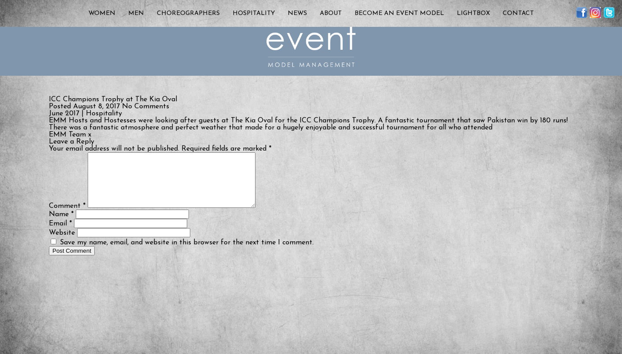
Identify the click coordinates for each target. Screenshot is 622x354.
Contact (518, 13)
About (331, 13)
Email (60, 234)
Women (102, 13)
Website (62, 243)
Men (136, 13)
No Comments (145, 106)
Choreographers (188, 13)
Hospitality (254, 13)
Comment (67, 216)
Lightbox (473, 13)
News (297, 13)
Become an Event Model (399, 13)
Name (61, 225)
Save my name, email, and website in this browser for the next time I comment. (187, 253)
